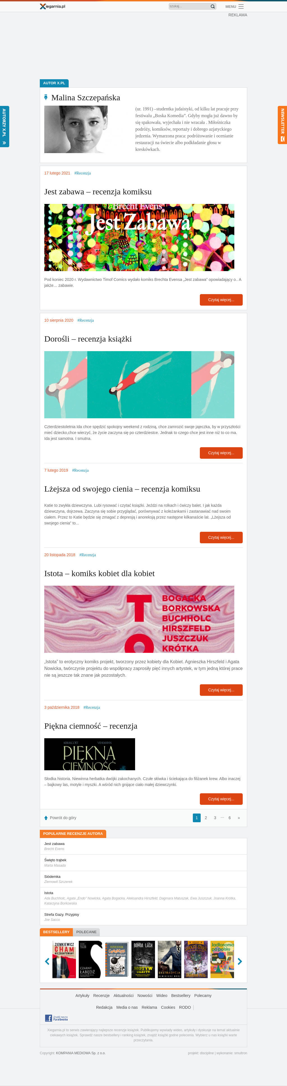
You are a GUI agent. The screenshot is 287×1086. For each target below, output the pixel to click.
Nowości (145, 995)
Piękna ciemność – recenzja (90, 725)
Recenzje (101, 995)
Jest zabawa (143, 847)
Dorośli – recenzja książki (88, 338)
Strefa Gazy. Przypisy (143, 917)
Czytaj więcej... (221, 299)
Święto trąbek (143, 863)
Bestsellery (56, 932)
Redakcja (104, 1007)
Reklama (149, 1007)
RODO (185, 1007)
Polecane (86, 932)
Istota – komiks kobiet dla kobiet (99, 573)
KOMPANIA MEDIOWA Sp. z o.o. (81, 1053)
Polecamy (202, 995)
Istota (143, 898)
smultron (240, 1053)
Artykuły (82, 995)
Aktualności (124, 995)
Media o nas (127, 1007)
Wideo (161, 995)
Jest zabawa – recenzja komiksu (98, 191)
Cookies (168, 1007)
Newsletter (282, 125)
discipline (207, 1053)
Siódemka (143, 879)
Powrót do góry (63, 817)
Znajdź (213, 6)
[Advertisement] (145, 45)
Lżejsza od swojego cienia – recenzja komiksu (122, 488)
